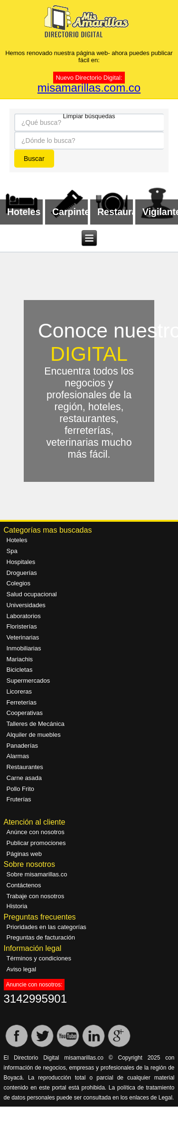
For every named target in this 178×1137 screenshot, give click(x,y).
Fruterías (19, 799)
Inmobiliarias (24, 648)
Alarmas (18, 756)
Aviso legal (22, 969)
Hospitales (21, 561)
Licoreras (19, 691)
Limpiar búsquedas (89, 115)
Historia (17, 906)
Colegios (19, 583)
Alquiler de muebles (34, 734)
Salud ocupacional (32, 594)
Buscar (34, 158)
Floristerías (22, 626)
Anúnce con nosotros (36, 832)
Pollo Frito (21, 788)
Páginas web (24, 853)
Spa (12, 550)
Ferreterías (22, 702)
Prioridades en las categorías (46, 926)
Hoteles (17, 540)
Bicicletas (20, 669)
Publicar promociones (36, 842)
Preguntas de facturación (41, 937)
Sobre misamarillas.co (37, 874)
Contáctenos (24, 885)
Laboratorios (24, 616)
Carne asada (24, 777)
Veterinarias (23, 637)
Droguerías (22, 572)
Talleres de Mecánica (36, 723)
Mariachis (20, 659)
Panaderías (22, 745)
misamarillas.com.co (89, 87)
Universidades (26, 605)
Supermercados (28, 680)
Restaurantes (25, 767)
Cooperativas (25, 712)
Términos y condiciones (39, 958)
